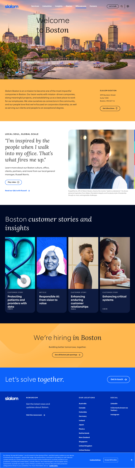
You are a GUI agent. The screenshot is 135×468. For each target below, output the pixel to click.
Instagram (115, 414)
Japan (81, 425)
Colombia (83, 412)
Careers (93, 6)
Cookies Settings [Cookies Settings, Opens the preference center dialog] (95, 460)
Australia (82, 403)
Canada (82, 408)
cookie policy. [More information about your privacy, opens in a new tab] (53, 466)
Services (35, 6)
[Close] (131, 460)
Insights (58, 6)
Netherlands (84, 433)
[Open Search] (122, 6)
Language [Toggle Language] (128, 6)
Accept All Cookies (111, 460)
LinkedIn (114, 403)
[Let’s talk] (113, 6)
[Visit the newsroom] (35, 415)
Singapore (83, 442)
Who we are (81, 6)
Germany (83, 416)
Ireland (82, 420)
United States (84, 450)
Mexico (82, 429)
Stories (69, 6)
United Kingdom (85, 446)
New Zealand (84, 437)
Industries (47, 6)
